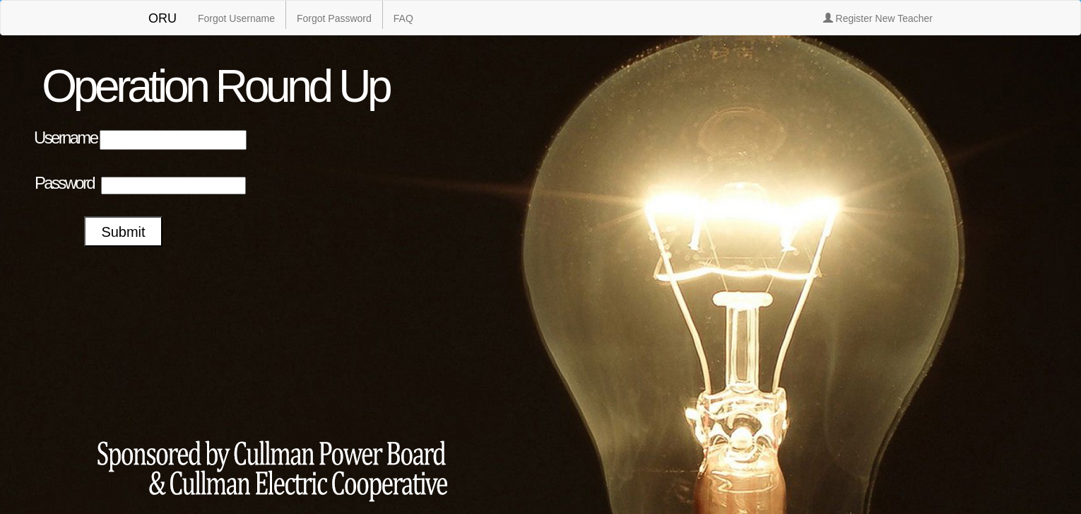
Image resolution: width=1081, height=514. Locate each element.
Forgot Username (236, 18)
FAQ (403, 18)
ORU (162, 18)
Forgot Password (334, 18)
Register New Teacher (878, 18)
